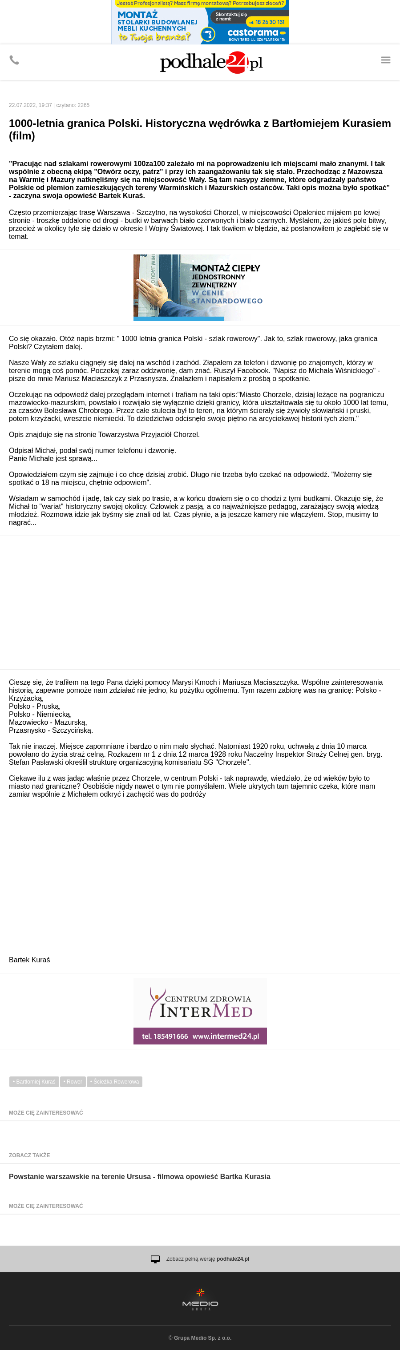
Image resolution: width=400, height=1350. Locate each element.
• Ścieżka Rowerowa (114, 1082)
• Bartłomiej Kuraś (34, 1082)
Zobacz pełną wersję (208, 1259)
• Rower (73, 1082)
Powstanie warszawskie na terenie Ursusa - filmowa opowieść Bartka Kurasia (140, 1176)
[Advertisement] (200, 602)
